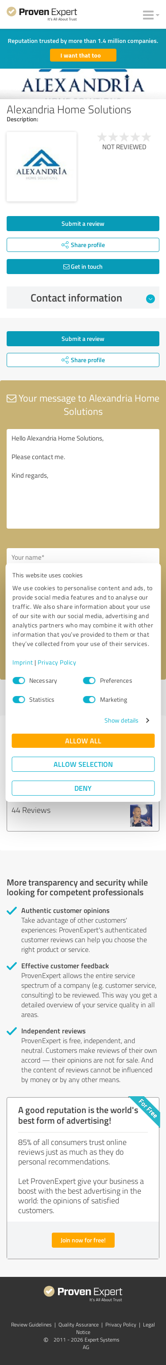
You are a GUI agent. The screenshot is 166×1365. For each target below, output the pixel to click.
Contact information (93, 297)
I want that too (81, 55)
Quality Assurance (78, 1324)
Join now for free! (83, 1240)
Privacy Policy (57, 662)
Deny (83, 788)
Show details (121, 720)
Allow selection (83, 764)
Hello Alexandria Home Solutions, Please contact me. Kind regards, (83, 479)
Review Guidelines (31, 1324)
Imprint (22, 662)
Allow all (83, 740)
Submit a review (83, 223)
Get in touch (83, 266)
